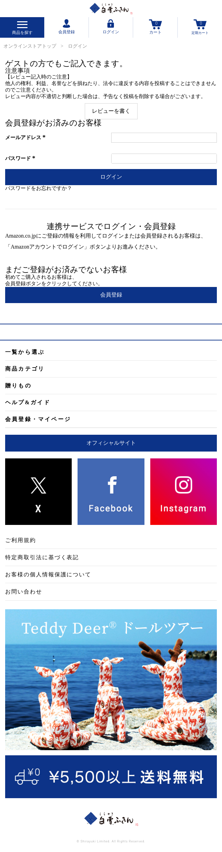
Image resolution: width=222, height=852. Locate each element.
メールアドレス (26, 137)
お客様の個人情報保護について (48, 574)
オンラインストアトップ (29, 46)
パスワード (21, 158)
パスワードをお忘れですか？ (38, 188)
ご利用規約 (20, 540)
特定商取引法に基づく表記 (42, 557)
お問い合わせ (23, 592)
